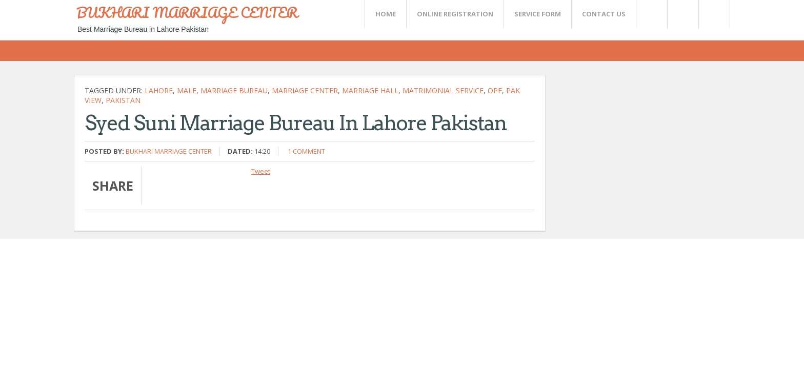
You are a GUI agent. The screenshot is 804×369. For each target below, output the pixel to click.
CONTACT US (604, 13)
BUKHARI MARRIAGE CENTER (187, 12)
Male (186, 90)
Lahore (159, 90)
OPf (495, 90)
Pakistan (123, 100)
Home (385, 13)
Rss (682, 14)
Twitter (651, 14)
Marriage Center (305, 90)
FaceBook (712, 14)
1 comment (306, 151)
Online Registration (455, 13)
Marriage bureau (234, 90)
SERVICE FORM (537, 13)
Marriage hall (370, 90)
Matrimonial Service (443, 90)
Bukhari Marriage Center (169, 151)
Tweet (260, 171)
